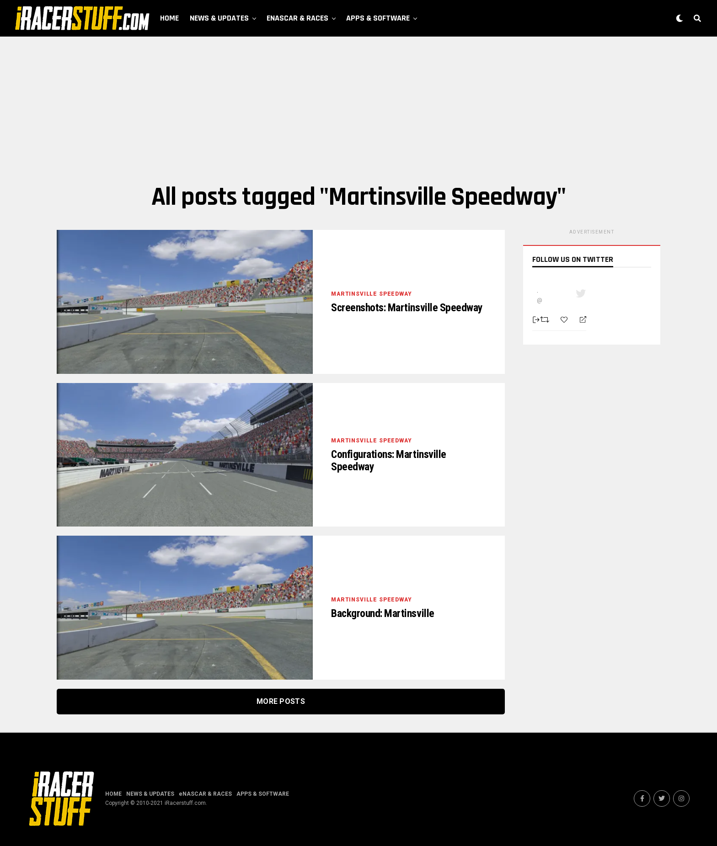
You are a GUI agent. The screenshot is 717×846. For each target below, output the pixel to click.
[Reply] (579, 320)
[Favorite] (565, 320)
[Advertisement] (358, 110)
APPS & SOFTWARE (378, 18)
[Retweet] (545, 319)
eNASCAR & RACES (297, 18)
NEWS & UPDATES (219, 18)
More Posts (281, 701)
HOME (169, 18)
